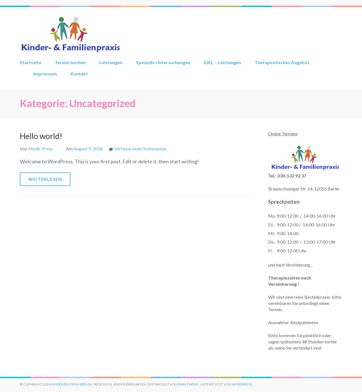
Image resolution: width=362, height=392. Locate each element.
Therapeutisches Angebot (282, 62)
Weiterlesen (45, 179)
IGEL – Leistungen (222, 62)
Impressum (45, 73)
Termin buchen (70, 62)
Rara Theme (188, 384)
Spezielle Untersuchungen (163, 62)
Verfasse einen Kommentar (140, 148)
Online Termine (283, 133)
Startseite (30, 62)
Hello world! (41, 136)
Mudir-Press (40, 148)
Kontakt (79, 73)
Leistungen (110, 62)
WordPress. (242, 384)
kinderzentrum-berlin (71, 384)
